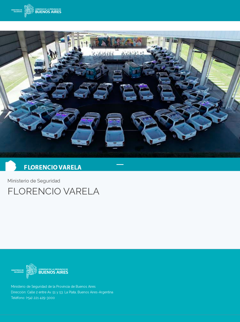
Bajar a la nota (33, 109)
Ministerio (67, 24)
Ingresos (197, 24)
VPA (115, 24)
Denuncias (89, 24)
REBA (125, 24)
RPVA (105, 24)
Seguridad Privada (146, 24)
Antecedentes (217, 24)
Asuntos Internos (175, 24)
